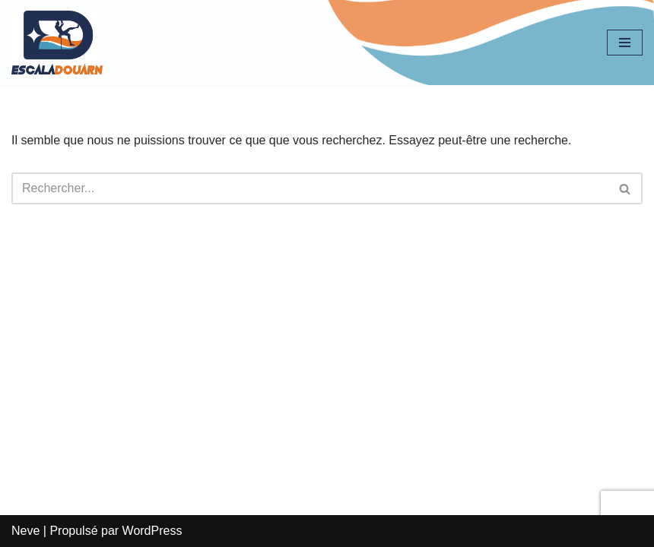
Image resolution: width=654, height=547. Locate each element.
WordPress (152, 530)
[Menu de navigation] (625, 42)
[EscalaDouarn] (57, 42)
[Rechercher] (309, 188)
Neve (25, 530)
